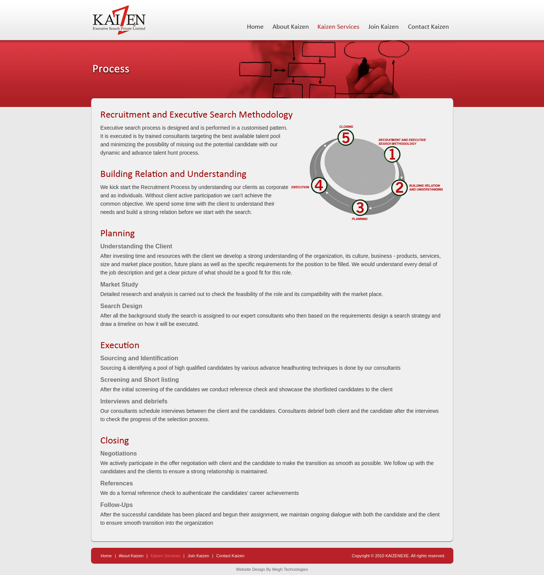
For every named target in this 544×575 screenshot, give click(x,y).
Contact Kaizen (230, 555)
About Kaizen (131, 555)
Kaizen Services (166, 555)
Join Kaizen (198, 555)
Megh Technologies (290, 569)
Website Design (250, 569)
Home (106, 555)
